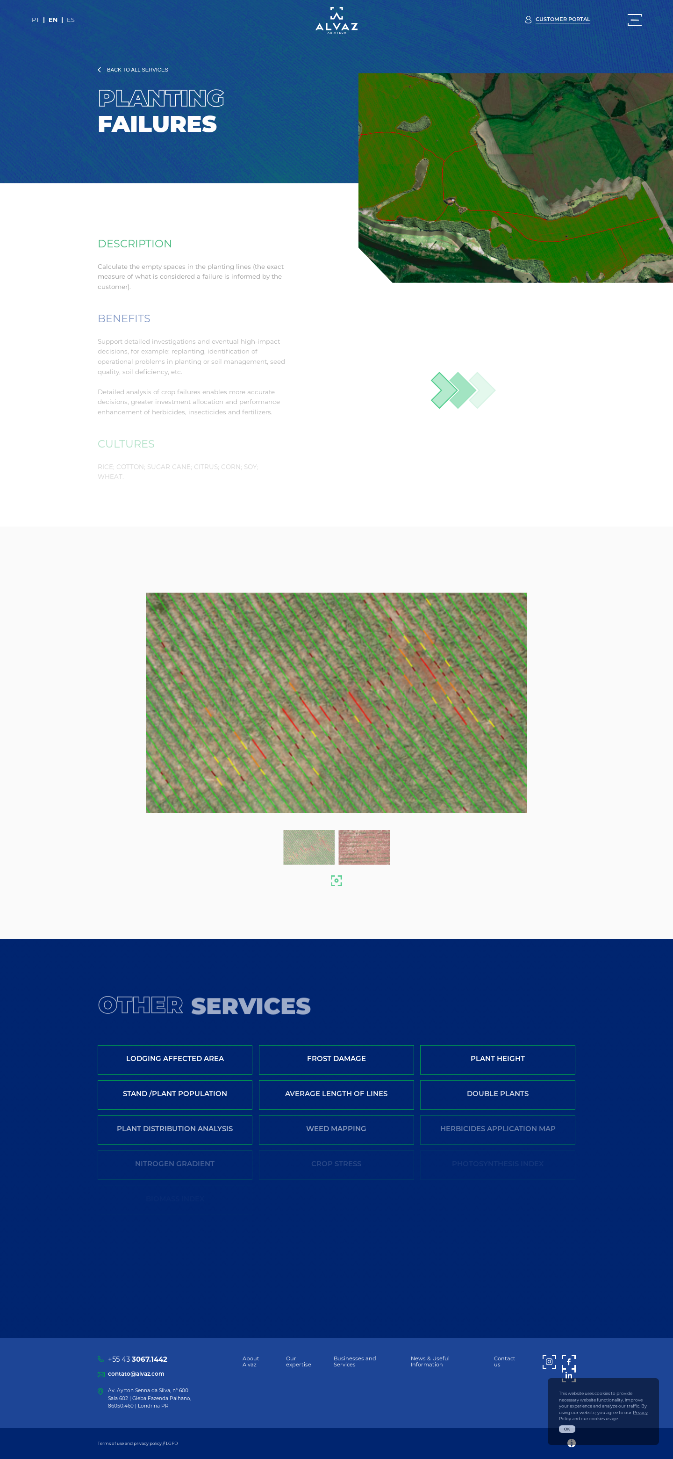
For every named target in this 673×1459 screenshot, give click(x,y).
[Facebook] (569, 1362)
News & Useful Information (430, 1361)
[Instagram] (549, 1362)
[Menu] (634, 20)
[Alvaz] (336, 20)
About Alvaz (251, 1361)
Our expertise (298, 1361)
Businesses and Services (355, 1361)
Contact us (504, 1361)
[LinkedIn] (569, 1375)
